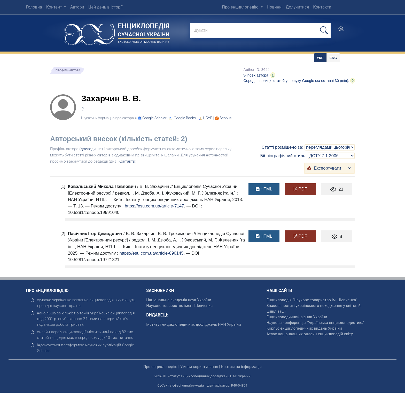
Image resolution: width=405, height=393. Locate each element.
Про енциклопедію (241, 7)
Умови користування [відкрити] (199, 366)
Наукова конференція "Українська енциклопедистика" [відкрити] (315, 322)
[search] (341, 30)
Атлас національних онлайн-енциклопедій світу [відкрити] (310, 334)
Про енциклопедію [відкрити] (160, 366)
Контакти (127, 161)
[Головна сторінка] (89, 32)
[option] (333, 57)
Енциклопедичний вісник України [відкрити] (297, 317)
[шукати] (323, 30)
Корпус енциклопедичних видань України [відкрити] (304, 328)
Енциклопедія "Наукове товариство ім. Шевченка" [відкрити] (312, 300)
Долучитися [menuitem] (297, 7)
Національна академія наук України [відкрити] (178, 300)
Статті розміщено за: (282, 147)
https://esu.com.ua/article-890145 (151, 253)
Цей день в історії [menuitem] (105, 7)
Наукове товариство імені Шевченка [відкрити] (179, 305)
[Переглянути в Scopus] (226, 118)
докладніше (91, 149)
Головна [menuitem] (34, 7)
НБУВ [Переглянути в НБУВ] (207, 118)
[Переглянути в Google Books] (185, 118)
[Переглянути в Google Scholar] (154, 118)
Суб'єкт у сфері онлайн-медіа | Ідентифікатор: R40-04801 (203, 385)
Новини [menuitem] (274, 7)
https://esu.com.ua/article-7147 (154, 206)
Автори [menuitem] (77, 7)
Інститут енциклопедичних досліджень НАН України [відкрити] (193, 324)
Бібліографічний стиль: (283, 155)
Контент (54, 7)
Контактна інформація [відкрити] (241, 366)
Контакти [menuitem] (322, 7)
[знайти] (260, 30)
